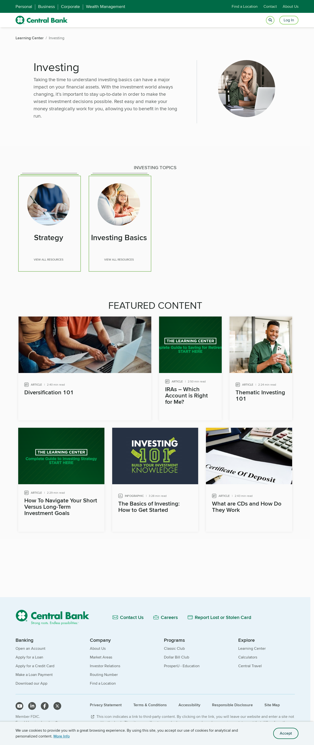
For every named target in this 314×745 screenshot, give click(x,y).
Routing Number (104, 672)
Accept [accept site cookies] (286, 733)
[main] (155, 321)
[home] (42, 20)
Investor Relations (105, 663)
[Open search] (270, 20)
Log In (289, 20)
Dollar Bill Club (176, 654)
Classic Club (174, 646)
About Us (290, 6)
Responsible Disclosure (232, 702)
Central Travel (250, 663)
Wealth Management (105, 6)
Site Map (272, 702)
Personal (24, 6)
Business (46, 6)
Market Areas (101, 654)
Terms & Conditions (150, 702)
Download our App (31, 680)
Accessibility (189, 702)
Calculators (247, 654)
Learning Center (252, 646)
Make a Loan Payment (34, 672)
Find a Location (245, 6)
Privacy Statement (106, 702)
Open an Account (30, 646)
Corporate (70, 6)
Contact (270, 6)
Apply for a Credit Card (35, 663)
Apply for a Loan (29, 654)
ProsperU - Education (182, 663)
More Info (61, 736)
